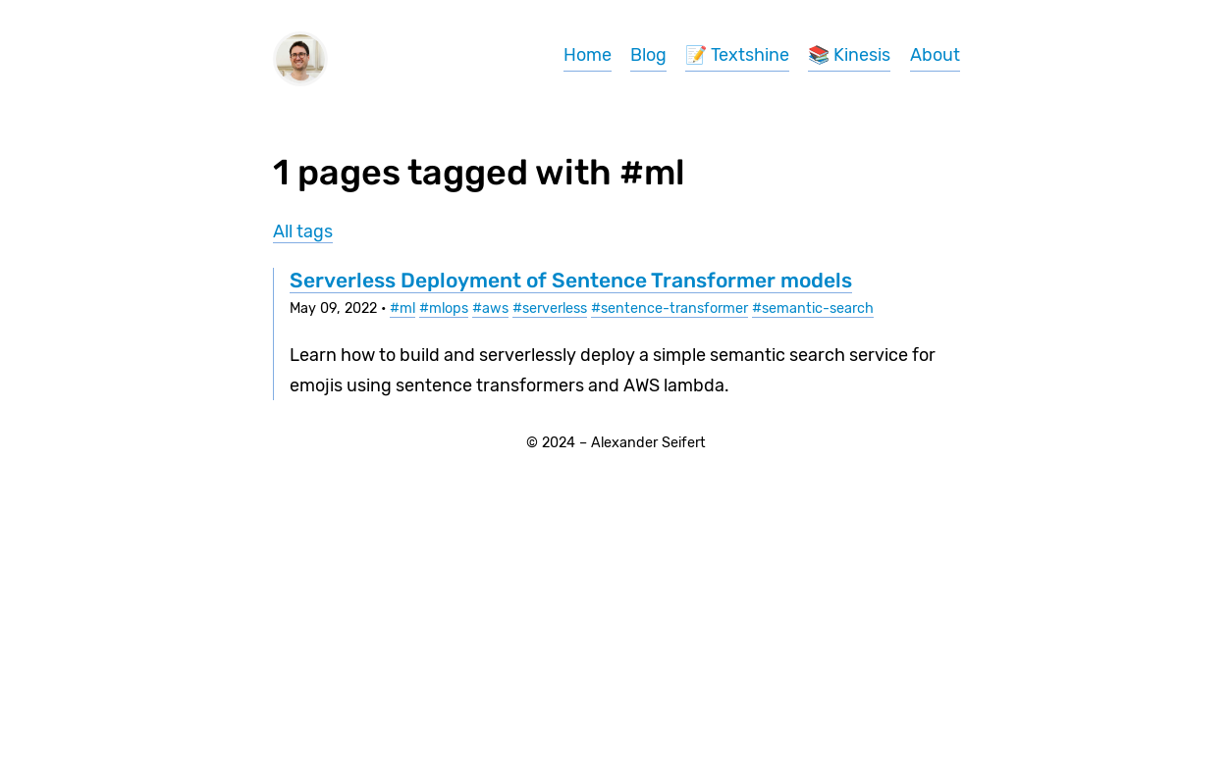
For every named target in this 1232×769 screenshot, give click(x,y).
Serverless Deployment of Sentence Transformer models (571, 280)
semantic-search (818, 308)
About (935, 55)
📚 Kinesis (849, 55)
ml (407, 308)
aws (495, 308)
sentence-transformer (674, 308)
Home (587, 55)
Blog (648, 55)
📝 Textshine (737, 55)
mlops (448, 308)
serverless (554, 308)
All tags (303, 231)
